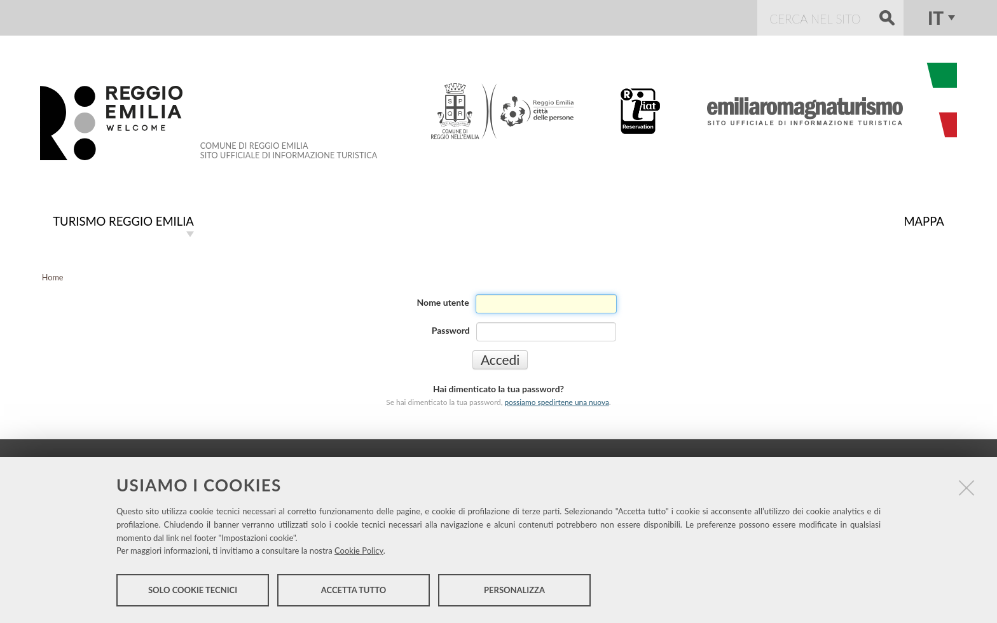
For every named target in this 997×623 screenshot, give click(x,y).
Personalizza (514, 590)
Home (53, 276)
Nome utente (443, 301)
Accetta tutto (354, 590)
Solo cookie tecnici (192, 590)
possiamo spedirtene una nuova (556, 401)
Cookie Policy (358, 550)
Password (451, 329)
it (936, 18)
